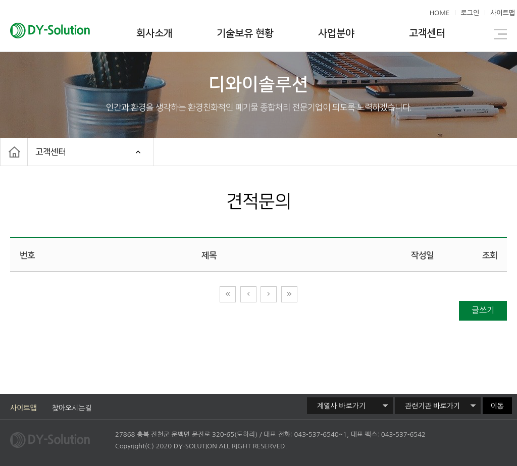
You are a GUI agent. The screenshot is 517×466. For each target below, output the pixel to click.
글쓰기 (483, 310)
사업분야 (336, 33)
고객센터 (427, 33)
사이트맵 (502, 13)
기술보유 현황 (245, 33)
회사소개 (154, 33)
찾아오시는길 (72, 407)
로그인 (469, 13)
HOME (440, 13)
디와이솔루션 (66, 32)
